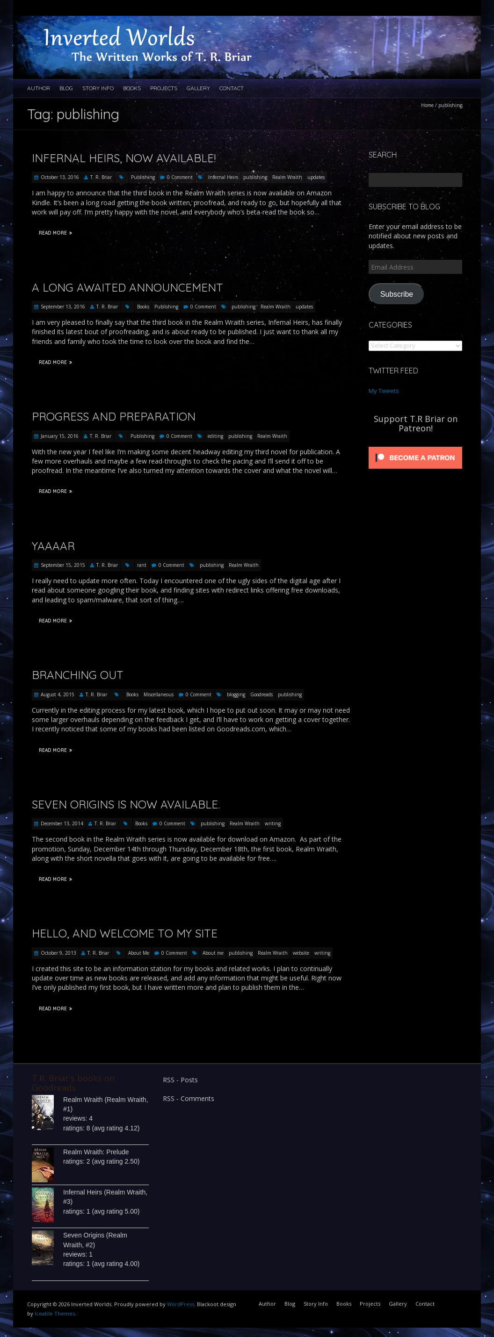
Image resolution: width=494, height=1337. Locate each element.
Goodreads (261, 694)
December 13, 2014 (62, 823)
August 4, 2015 (57, 694)
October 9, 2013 (58, 953)
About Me (138, 953)
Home (427, 105)
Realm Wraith (287, 177)
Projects (163, 88)
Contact (231, 88)
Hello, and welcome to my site (125, 933)
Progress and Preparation (114, 416)
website (301, 953)
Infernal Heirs (223, 177)
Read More (55, 233)
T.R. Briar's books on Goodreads (73, 1082)
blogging (236, 694)
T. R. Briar (101, 177)
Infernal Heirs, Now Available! (124, 158)
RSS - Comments (188, 1098)
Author (38, 88)
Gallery (198, 88)
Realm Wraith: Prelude (96, 1152)
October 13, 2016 (60, 177)
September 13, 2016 (63, 306)
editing (215, 436)
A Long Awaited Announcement (127, 287)
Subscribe (396, 294)
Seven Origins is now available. (126, 804)
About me (213, 953)
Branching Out (78, 675)
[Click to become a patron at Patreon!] (415, 447)
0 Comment (180, 177)
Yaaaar (53, 546)
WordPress (180, 1304)
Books (132, 88)
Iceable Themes (55, 1313)
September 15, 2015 (63, 565)
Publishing (143, 177)
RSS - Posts (180, 1079)
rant (141, 565)
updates (316, 177)
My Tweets (384, 390)
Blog (66, 88)
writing (273, 823)
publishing (255, 177)
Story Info (98, 88)
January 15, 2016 (60, 436)
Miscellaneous (159, 694)
